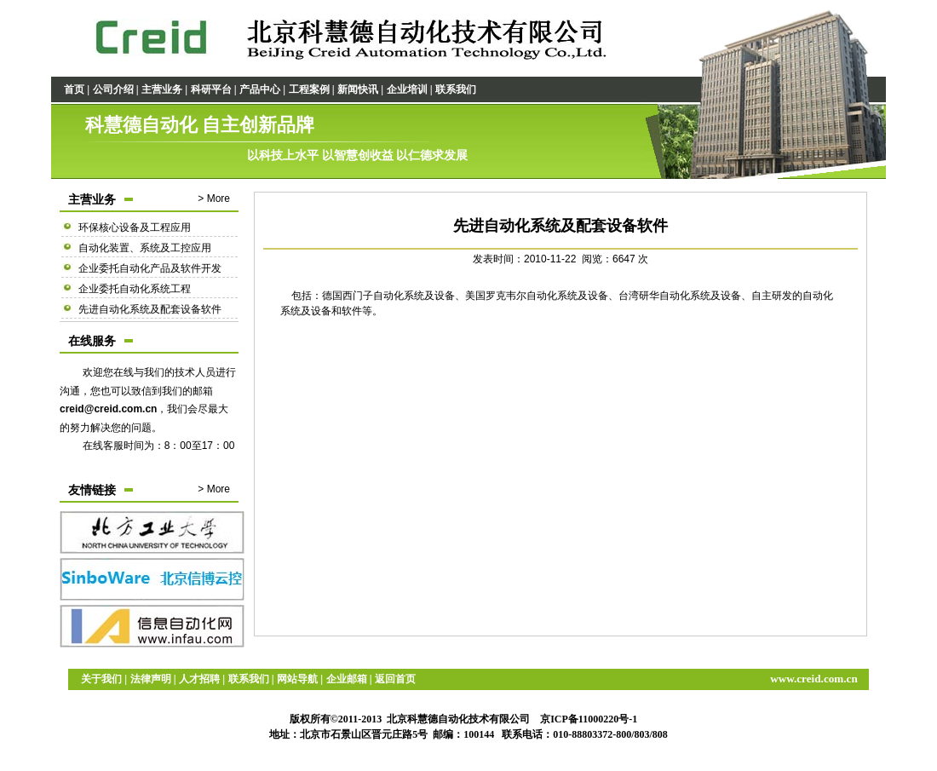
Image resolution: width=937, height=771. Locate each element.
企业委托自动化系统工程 (134, 289)
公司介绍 (113, 89)
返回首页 (395, 679)
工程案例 (309, 89)
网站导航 (297, 679)
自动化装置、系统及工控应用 (144, 248)
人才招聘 (199, 679)
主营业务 (161, 89)
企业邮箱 (346, 679)
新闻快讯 (357, 89)
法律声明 (150, 679)
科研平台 (211, 89)
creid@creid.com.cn (108, 409)
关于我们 (101, 679)
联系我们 (455, 89)
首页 (74, 89)
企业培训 (407, 89)
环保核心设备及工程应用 (134, 227)
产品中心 (259, 89)
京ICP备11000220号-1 (588, 719)
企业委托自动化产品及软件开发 (149, 268)
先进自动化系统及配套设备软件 (149, 309)
